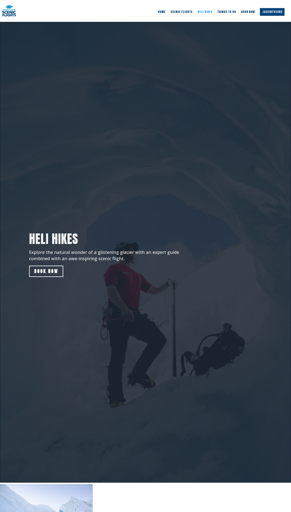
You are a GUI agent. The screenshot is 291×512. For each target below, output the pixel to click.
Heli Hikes (205, 12)
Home (162, 12)
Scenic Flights (182, 12)
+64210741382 (272, 12)
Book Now (248, 12)
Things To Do (226, 12)
